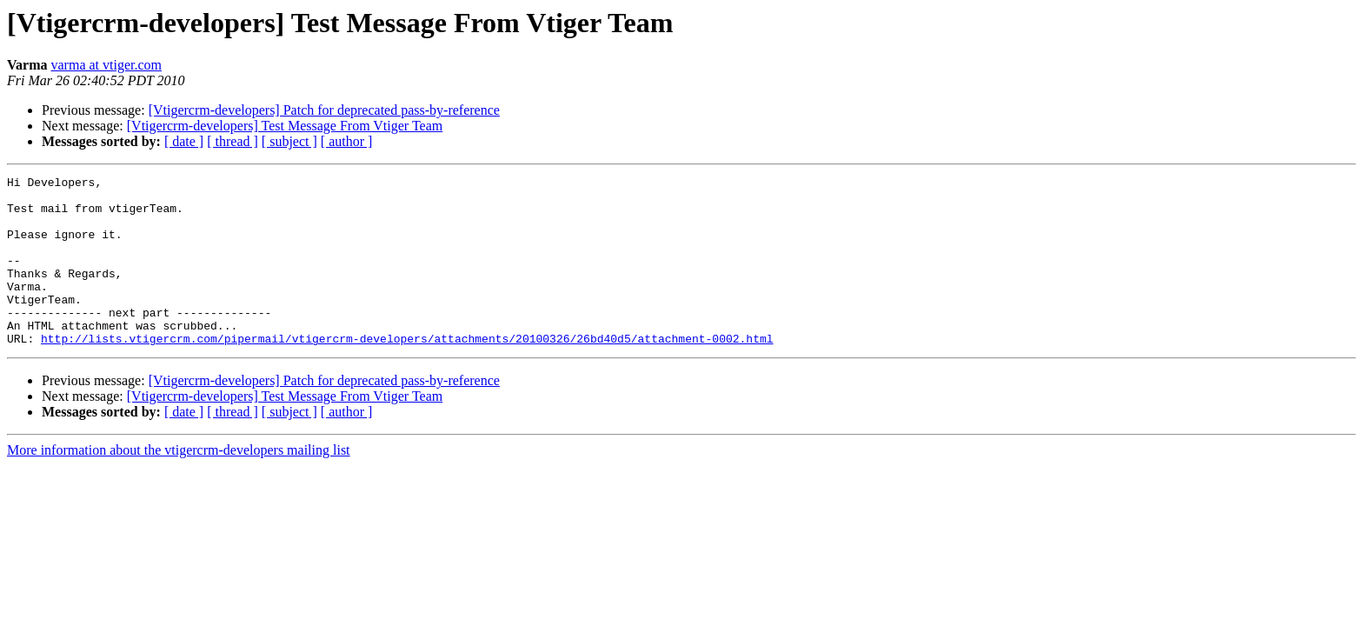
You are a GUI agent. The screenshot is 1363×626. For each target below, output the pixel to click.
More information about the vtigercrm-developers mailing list (178, 483)
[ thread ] (232, 141)
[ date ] (183, 141)
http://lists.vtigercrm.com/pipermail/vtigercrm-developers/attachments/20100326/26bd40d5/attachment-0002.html (407, 372)
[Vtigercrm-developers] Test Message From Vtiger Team (284, 125)
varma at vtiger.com (107, 64)
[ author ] (347, 141)
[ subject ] (289, 141)
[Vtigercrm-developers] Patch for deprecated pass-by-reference (324, 110)
